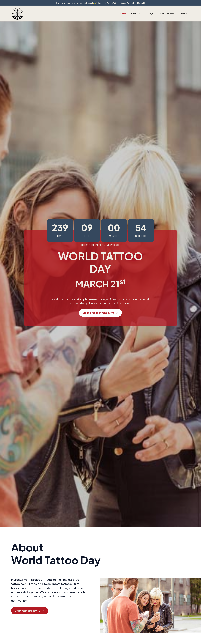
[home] (17, 13)
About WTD (137, 13)
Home (123, 13)
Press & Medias (166, 13)
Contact (183, 13)
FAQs (150, 13)
